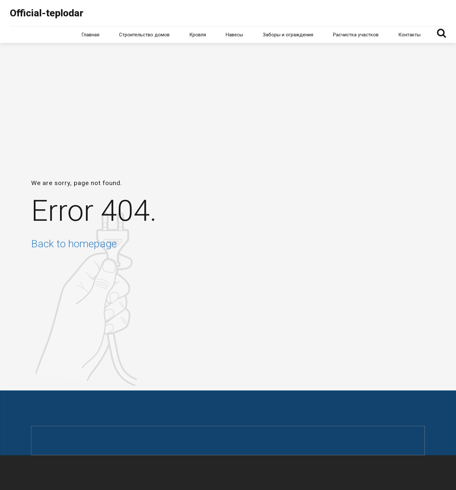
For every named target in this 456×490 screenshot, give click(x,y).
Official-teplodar (46, 13)
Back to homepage (74, 243)
